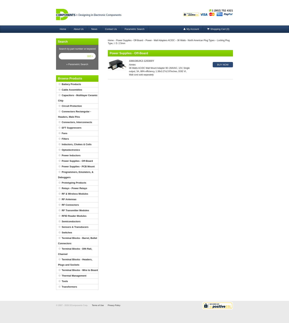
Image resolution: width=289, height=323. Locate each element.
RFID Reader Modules (72, 216)
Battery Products (69, 84)
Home (63, 29)
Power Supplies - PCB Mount (76, 166)
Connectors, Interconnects (75, 122)
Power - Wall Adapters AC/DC (160, 40)
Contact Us (111, 29)
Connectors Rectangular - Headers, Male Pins (74, 113)
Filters (63, 139)
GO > (90, 56)
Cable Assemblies (70, 90)
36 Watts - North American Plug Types (196, 40)
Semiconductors (69, 221)
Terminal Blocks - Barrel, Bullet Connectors (77, 240)
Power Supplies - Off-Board (75, 161)
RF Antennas (67, 199)
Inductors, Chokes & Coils (75, 144)
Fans (62, 133)
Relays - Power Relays (72, 188)
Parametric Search (134, 29)
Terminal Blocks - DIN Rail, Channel (75, 250)
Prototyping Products (72, 183)
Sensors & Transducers (73, 227)
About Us (78, 29)
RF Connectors (68, 205)
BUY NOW (223, 64)
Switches (65, 232)
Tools (63, 281)
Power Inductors (69, 155)
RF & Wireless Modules (73, 194)
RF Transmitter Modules (73, 210)
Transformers (67, 287)
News (94, 29)
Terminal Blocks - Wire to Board (78, 270)
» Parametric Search (77, 64)
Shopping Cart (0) (218, 29)
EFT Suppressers (69, 128)
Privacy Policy (114, 305)
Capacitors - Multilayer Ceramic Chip (78, 97)
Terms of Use (98, 305)
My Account (191, 29)
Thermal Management (72, 276)
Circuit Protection (70, 106)
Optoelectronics (69, 150)
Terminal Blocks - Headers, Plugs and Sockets (75, 261)
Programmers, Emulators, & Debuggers (75, 174)
